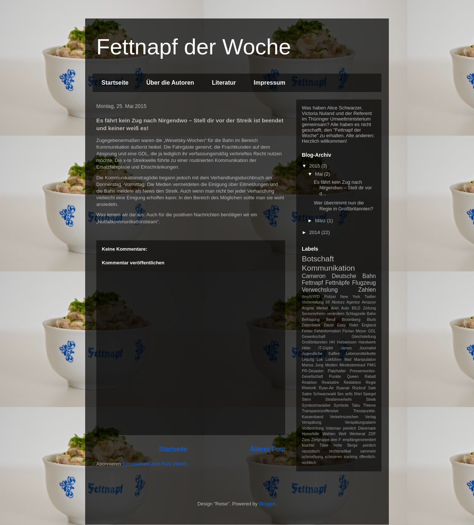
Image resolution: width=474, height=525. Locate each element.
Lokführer (334, 360)
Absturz (337, 302)
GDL (372, 331)
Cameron (314, 276)
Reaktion (309, 382)
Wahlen (329, 434)
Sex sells (345, 394)
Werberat (357, 434)
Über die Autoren (170, 82)
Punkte (335, 377)
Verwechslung (320, 290)
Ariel (334, 308)
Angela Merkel (315, 308)
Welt (342, 434)
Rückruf (358, 388)
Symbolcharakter (316, 405)
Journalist (368, 348)
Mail (347, 360)
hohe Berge (346, 445)
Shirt (358, 394)
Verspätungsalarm (360, 422)
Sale (372, 388)
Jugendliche (312, 354)
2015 (315, 166)
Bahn (371, 314)
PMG (371, 365)
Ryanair (343, 388)
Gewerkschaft (314, 337)
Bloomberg (351, 320)
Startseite (114, 82)
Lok (320, 360)
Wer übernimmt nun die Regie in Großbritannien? (343, 205)
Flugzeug (364, 283)
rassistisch (311, 451)
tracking (350, 457)
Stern (306, 399)
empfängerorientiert (359, 440)
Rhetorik (309, 388)
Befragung (311, 320)
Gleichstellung (364, 337)
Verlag (370, 417)
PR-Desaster (313, 371)
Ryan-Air (326, 388)
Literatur (224, 82)
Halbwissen (347, 342)
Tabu (356, 405)
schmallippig (312, 457)
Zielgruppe (320, 440)
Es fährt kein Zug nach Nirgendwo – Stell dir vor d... (343, 187)
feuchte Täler (315, 445)
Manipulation (365, 360)
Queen (352, 377)
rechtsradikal (340, 451)
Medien (331, 365)
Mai (319, 174)
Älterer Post (267, 449)
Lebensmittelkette (361, 354)
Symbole (341, 405)
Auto (345, 308)
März (321, 220)
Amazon (369, 302)
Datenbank (311, 325)
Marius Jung (312, 365)
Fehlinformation (327, 331)
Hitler (306, 348)
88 (328, 302)
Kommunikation (328, 268)
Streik (371, 399)
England (369, 325)
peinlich (369, 445)
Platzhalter (337, 371)
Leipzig (308, 360)
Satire (307, 394)
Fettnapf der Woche (193, 46)
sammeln (368, 451)
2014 (315, 232)
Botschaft (318, 258)
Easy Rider (347, 325)
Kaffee (334, 354)
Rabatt (370, 377)
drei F (336, 440)
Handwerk (367, 342)
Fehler (307, 331)
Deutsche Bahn (354, 276)
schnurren (333, 457)
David (329, 325)
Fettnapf (312, 283)
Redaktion (352, 382)
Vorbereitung (313, 428)
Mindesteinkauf (352, 365)
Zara (306, 440)
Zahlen (367, 290)
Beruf (331, 320)
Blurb (371, 320)
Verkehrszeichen (344, 417)
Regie (371, 382)
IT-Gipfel (325, 348)
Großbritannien (314, 342)
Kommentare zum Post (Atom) (154, 464)
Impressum (269, 82)
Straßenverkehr (338, 399)
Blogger (267, 504)
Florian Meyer (355, 331)
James (346, 348)
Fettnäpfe (338, 283)
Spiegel (369, 394)
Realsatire (330, 382)
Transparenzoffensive (320, 411)
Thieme (369, 405)
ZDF (372, 434)
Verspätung (311, 422)
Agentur (353, 302)
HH (332, 342)
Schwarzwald (324, 394)
